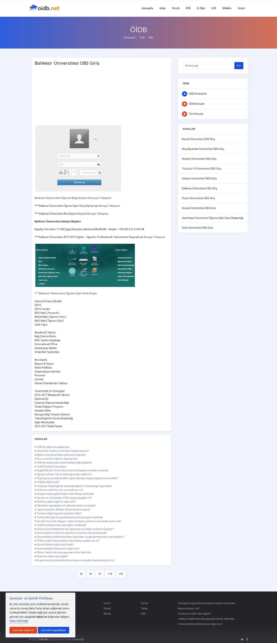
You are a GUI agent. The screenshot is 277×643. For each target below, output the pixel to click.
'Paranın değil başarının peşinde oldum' (59, 513)
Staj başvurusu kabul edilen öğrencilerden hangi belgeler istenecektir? (77, 478)
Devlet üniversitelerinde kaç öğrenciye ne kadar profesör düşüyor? (75, 529)
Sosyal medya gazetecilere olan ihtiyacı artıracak (65, 493)
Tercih (176, 8)
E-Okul (201, 8)
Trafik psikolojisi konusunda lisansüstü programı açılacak (70, 517)
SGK (143, 613)
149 (121, 573)
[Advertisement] (94, 96)
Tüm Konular (193, 113)
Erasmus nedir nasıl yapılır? (52, 556)
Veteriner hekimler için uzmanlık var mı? (60, 489)
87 (99, 573)
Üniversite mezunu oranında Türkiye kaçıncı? (63, 450)
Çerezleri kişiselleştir (53, 630)
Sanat (107, 608)
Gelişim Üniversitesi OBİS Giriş (199, 178)
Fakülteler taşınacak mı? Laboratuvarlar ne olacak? (66, 505)
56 (90, 573)
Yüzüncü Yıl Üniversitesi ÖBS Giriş (201, 168)
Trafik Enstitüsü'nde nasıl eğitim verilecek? (61, 525)
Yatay (144, 608)
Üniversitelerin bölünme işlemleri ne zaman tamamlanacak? (72, 532)
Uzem (241, 8)
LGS (213, 8)
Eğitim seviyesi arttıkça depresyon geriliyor (61, 454)
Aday (162, 8)
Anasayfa (147, 8)
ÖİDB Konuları (193, 103)
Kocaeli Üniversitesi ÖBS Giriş (199, 208)
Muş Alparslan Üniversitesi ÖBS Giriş (203, 148)
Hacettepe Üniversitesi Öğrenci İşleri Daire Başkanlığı (212, 217)
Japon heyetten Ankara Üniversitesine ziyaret (63, 509)
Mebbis (226, 8)
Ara (239, 65)
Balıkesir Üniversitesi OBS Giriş (199, 188)
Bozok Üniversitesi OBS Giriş (198, 139)
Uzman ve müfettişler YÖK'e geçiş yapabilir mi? (64, 497)
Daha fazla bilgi (18, 621)
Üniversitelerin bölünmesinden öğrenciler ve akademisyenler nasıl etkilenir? (80, 536)
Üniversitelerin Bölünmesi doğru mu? (58, 548)
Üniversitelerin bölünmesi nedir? (55, 544)
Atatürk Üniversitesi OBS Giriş (199, 158)
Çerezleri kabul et (23, 630)
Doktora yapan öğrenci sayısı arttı (56, 501)
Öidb (142, 37)
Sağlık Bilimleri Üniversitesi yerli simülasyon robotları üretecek (72, 470)
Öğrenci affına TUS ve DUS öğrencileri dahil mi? (64, 474)
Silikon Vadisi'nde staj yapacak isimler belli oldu (64, 552)
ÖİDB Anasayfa (194, 93)
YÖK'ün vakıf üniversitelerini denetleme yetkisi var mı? (68, 540)
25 (81, 573)
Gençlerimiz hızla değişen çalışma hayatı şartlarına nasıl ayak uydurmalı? (79, 521)
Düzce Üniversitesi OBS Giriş (198, 198)
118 (110, 573)
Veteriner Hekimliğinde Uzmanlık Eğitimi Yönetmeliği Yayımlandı (74, 486)
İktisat (107, 613)
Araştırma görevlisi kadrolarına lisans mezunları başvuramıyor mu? (76, 560)
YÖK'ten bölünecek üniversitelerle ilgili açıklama (64, 462)
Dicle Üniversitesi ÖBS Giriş (197, 227)
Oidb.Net (44, 639)
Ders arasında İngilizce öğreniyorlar (57, 458)
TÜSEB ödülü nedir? (48, 482)
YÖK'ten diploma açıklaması (53, 447)
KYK (188, 8)
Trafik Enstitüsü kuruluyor (52, 466)
